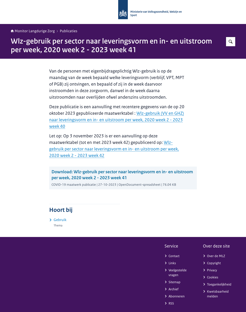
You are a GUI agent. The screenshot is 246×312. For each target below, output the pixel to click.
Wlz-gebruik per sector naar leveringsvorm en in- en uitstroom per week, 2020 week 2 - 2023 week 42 (114, 149)
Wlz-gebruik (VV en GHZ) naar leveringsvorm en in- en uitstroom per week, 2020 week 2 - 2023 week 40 (116, 120)
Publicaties (68, 31)
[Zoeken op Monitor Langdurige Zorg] (230, 41)
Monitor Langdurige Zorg (33, 31)
